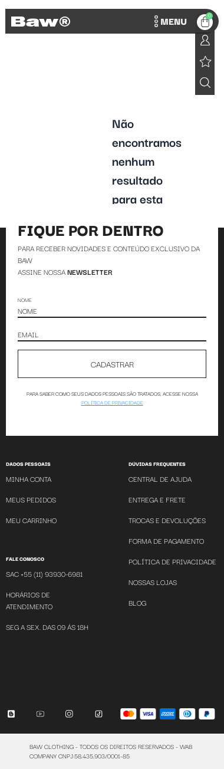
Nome (25, 299)
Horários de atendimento (29, 600)
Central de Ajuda (160, 478)
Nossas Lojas (153, 581)
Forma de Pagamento (166, 540)
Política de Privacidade (172, 561)
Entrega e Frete (157, 499)
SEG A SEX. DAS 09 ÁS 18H (47, 626)
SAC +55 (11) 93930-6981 (44, 573)
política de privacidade (112, 402)
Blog (137, 602)
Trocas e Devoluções (167, 519)
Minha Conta (28, 478)
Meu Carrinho (31, 519)
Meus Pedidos (31, 499)
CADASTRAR (112, 363)
